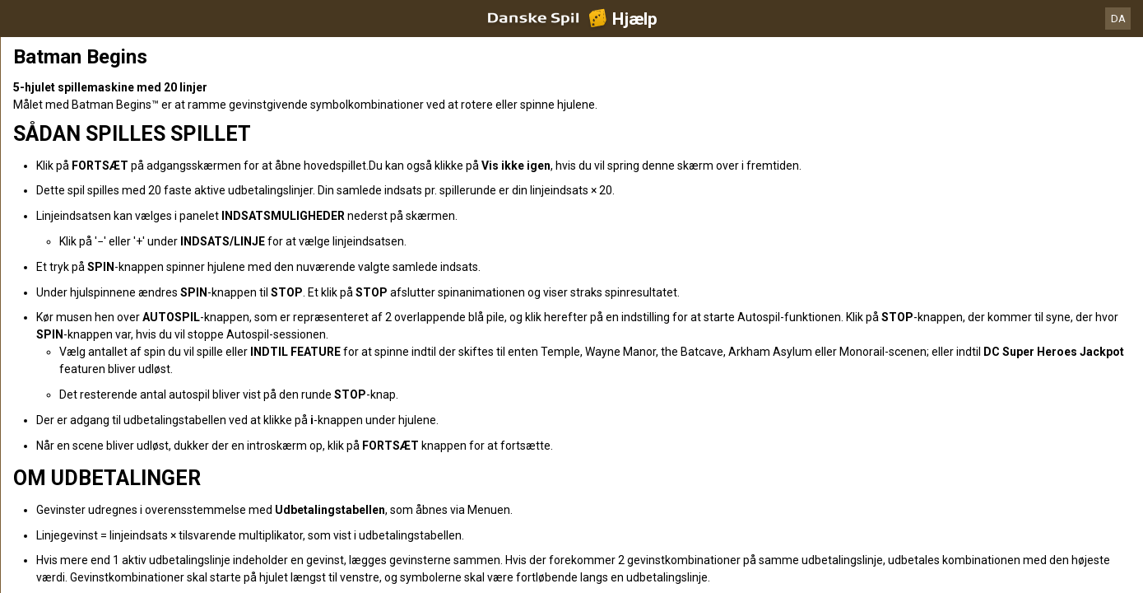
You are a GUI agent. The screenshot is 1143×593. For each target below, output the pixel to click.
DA (1118, 18)
